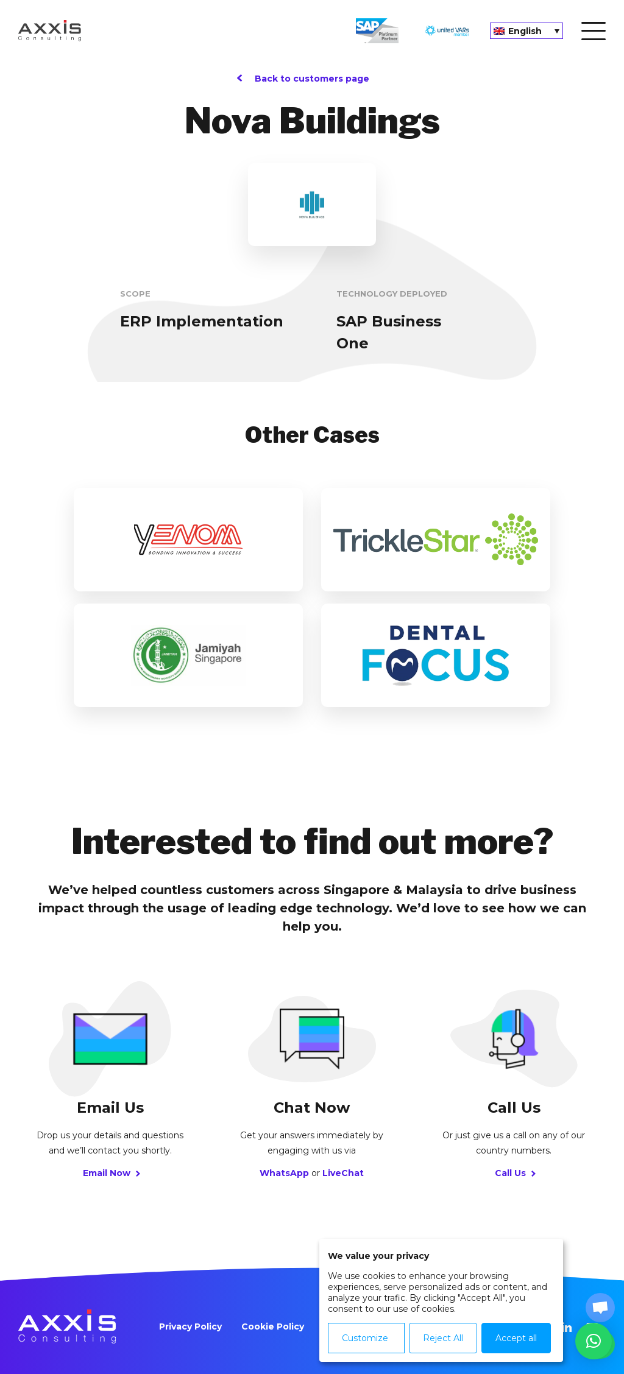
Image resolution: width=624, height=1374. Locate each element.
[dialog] (441, 1300)
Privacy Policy (190, 1326)
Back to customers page (312, 78)
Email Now (110, 1173)
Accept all (515, 1338)
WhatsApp (284, 1173)
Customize (365, 1338)
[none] (526, 31)
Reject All (442, 1338)
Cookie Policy (272, 1326)
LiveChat (343, 1173)
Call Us (514, 1173)
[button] (593, 1341)
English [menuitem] (525, 31)
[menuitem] (526, 31)
